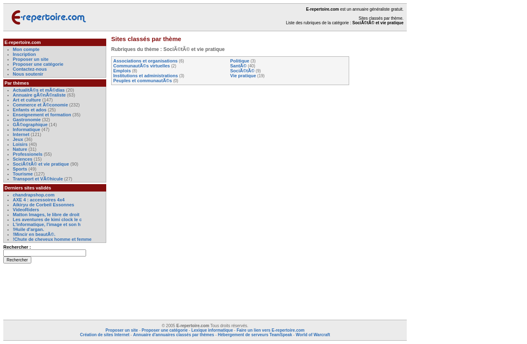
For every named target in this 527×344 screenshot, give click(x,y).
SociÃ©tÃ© (242, 70)
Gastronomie (27, 119)
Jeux (18, 139)
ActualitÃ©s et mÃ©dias (39, 90)
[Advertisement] (382, 162)
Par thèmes (17, 83)
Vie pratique (243, 75)
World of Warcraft (313, 334)
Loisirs (20, 144)
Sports (20, 168)
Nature (20, 149)
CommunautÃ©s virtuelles (141, 65)
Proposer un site (31, 59)
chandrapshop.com (33, 194)
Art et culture (27, 99)
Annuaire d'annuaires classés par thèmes (173, 334)
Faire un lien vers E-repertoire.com (271, 330)
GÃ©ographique (30, 124)
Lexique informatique (212, 330)
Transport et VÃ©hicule (38, 178)
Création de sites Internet (104, 334)
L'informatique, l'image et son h (47, 224)
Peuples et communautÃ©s (142, 80)
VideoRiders (26, 209)
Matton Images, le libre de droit (46, 214)
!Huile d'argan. (28, 229)
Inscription (24, 54)
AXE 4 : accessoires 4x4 (39, 199)
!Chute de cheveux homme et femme (52, 239)
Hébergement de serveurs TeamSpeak (255, 334)
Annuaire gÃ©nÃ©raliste (39, 94)
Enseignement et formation (42, 114)
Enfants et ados (30, 109)
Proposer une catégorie (38, 64)
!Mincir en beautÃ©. (34, 234)
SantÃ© (238, 65)
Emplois (122, 70)
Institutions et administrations (145, 75)
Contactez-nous (30, 69)
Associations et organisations (145, 60)
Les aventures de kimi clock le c (47, 219)
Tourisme (23, 173)
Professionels (27, 154)
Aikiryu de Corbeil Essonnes (43, 204)
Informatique (26, 129)
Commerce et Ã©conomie (40, 104)
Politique (239, 60)
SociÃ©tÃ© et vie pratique (41, 164)
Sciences (23, 159)
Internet (21, 134)
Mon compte (26, 49)
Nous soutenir (28, 74)
